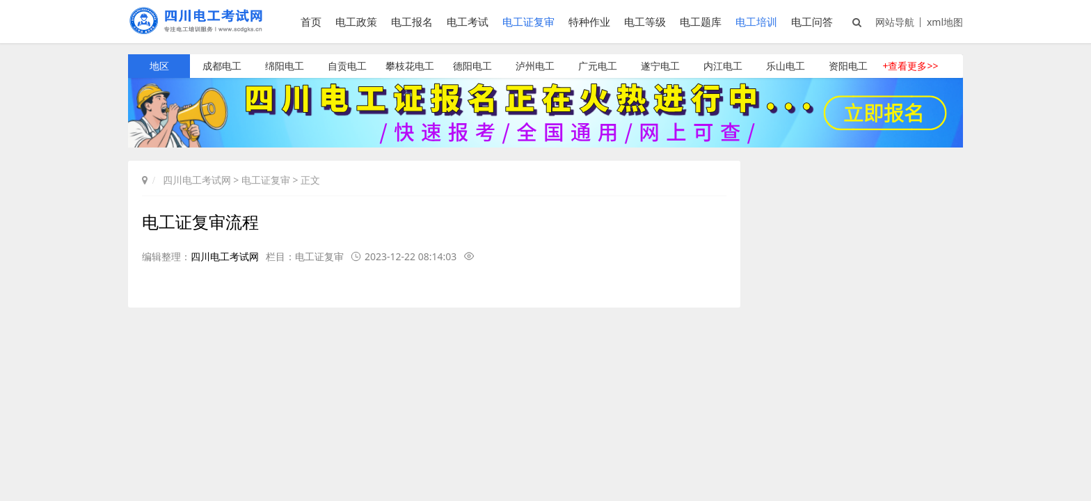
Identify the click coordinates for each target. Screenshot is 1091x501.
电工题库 (701, 22)
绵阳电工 (284, 65)
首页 (311, 22)
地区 (159, 65)
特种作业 (589, 22)
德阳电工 (472, 65)
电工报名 (412, 22)
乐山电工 (785, 65)
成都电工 (221, 65)
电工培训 (756, 22)
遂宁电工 (660, 65)
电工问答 (812, 22)
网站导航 (894, 22)
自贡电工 (347, 65)
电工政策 (356, 22)
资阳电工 (848, 65)
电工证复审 (528, 22)
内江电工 (722, 65)
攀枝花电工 (409, 65)
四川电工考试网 (197, 179)
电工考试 (467, 22)
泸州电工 (535, 65)
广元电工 (597, 65)
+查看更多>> (910, 65)
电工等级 (645, 22)
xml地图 (945, 22)
